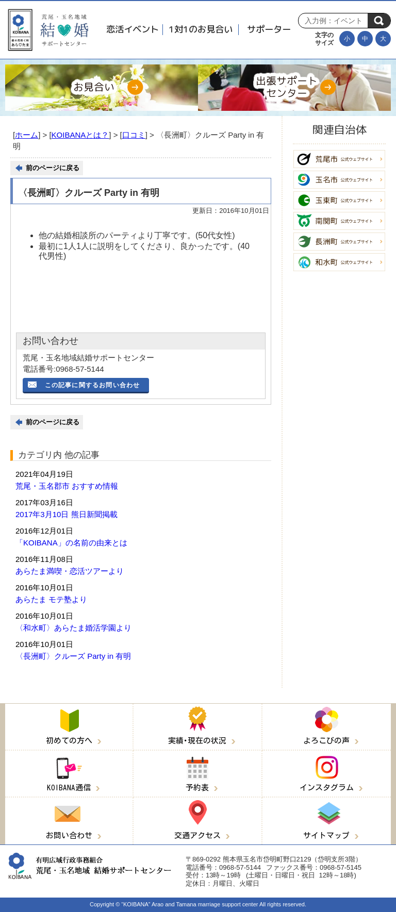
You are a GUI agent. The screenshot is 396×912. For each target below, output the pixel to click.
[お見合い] (101, 87)
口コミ (133, 134)
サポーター (269, 29)
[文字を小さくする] (347, 38)
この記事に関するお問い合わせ (92, 385)
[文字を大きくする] (383, 38)
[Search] (336, 20)
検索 (379, 20)
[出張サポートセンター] (294, 87)
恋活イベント (132, 29)
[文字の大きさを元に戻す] (365, 38)
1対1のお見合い (201, 29)
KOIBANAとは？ (80, 134)
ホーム (26, 134)
